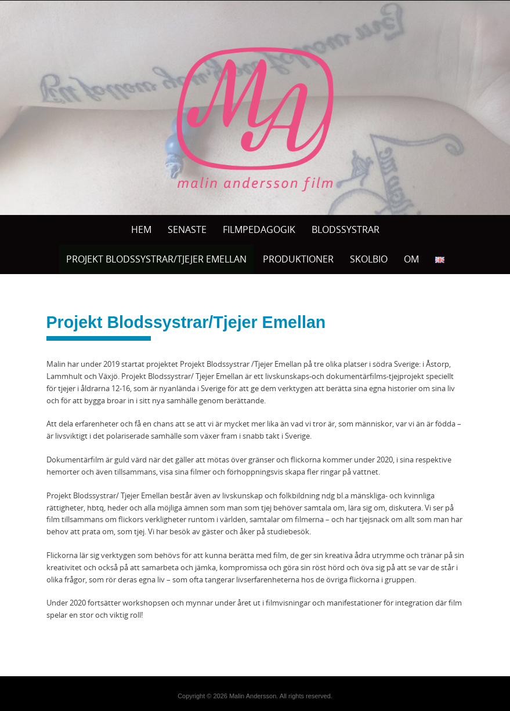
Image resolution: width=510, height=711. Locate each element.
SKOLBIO (369, 259)
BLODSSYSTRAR (345, 229)
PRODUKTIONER (298, 259)
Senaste (187, 229)
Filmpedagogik (259, 229)
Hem (141, 229)
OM (411, 259)
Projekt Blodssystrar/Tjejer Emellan (156, 259)
